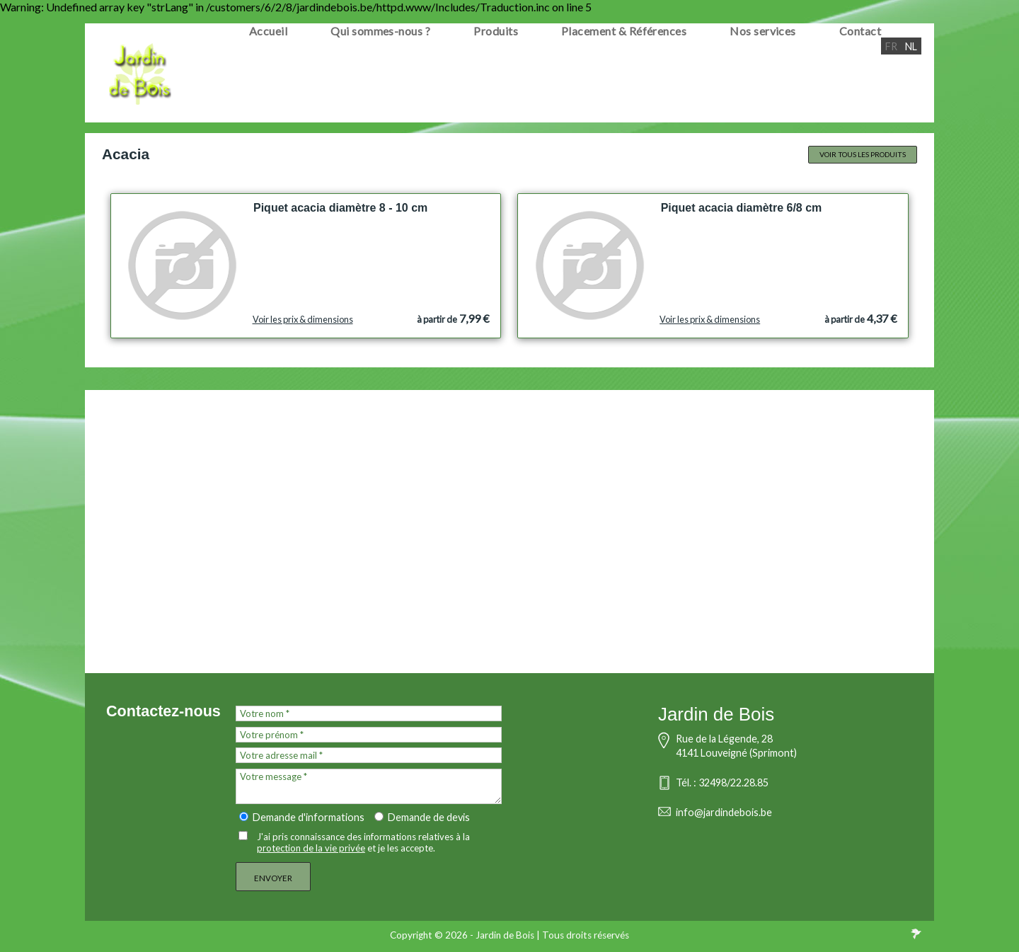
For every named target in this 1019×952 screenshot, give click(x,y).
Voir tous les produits (862, 154)
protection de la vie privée (311, 848)
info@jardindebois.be (724, 812)
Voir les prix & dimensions (303, 319)
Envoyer (273, 878)
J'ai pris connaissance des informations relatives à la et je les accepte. (363, 842)
